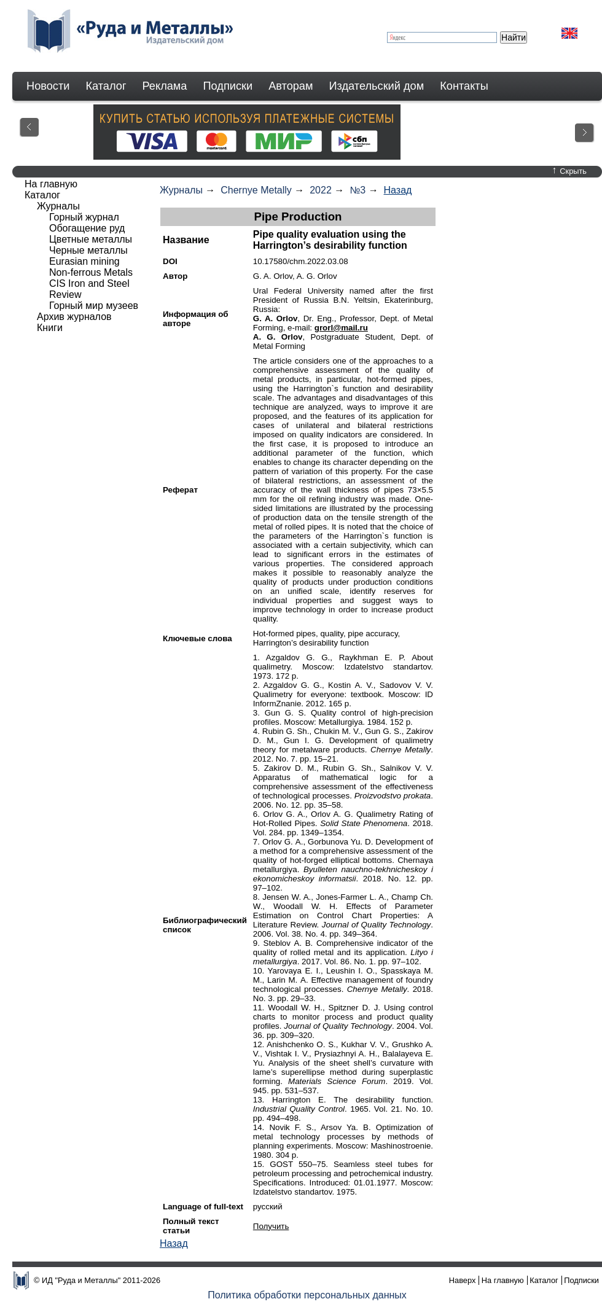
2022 (321, 190)
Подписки (228, 86)
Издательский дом (376, 86)
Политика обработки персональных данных (307, 1295)
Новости (47, 86)
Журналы (181, 190)
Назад (398, 190)
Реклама (165, 86)
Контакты (464, 86)
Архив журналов (74, 316)
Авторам (290, 86)
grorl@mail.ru (341, 327)
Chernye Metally (256, 190)
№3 (358, 190)
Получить (271, 1226)
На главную (51, 184)
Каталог (105, 86)
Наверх (462, 1280)
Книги (50, 327)
